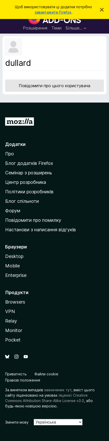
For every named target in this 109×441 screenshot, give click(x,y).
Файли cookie (46, 374)
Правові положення (22, 380)
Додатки (15, 144)
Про (9, 153)
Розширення (35, 28)
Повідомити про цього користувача (54, 85)
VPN (10, 311)
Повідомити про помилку (33, 220)
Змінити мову (17, 422)
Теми (56, 28)
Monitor (13, 330)
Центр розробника (25, 182)
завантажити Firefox (53, 12)
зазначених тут (57, 390)
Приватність (16, 374)
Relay (11, 321)
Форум (12, 210)
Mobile (12, 265)
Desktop (14, 256)
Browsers (15, 302)
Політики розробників (29, 191)
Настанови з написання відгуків (40, 229)
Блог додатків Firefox (29, 163)
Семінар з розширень (28, 172)
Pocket (13, 340)
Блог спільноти (22, 201)
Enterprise (15, 275)
